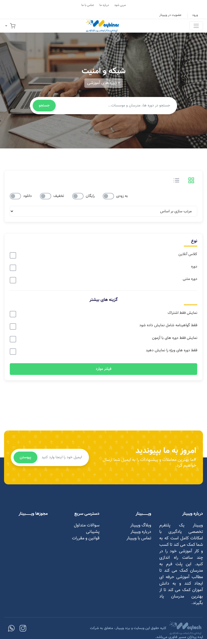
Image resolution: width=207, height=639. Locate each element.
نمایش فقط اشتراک (182, 313)
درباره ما (104, 5)
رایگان (90, 196)
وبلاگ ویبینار (140, 525)
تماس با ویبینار (138, 538)
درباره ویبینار (140, 532)
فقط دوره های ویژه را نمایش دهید (171, 350)
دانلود (27, 196)
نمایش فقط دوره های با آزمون (174, 338)
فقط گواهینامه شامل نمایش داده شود (168, 325)
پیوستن (25, 457)
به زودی (122, 196)
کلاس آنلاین (187, 254)
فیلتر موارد (103, 369)
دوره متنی (190, 279)
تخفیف (58, 196)
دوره (194, 266)
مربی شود (120, 5)
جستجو (44, 106)
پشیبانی (92, 532)
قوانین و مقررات (85, 538)
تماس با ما (87, 5)
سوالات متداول (86, 525)
